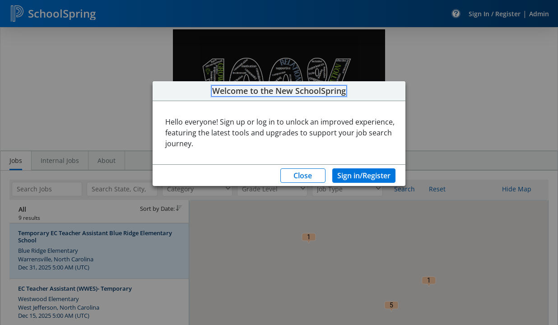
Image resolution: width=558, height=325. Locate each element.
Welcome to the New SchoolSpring (279, 91)
